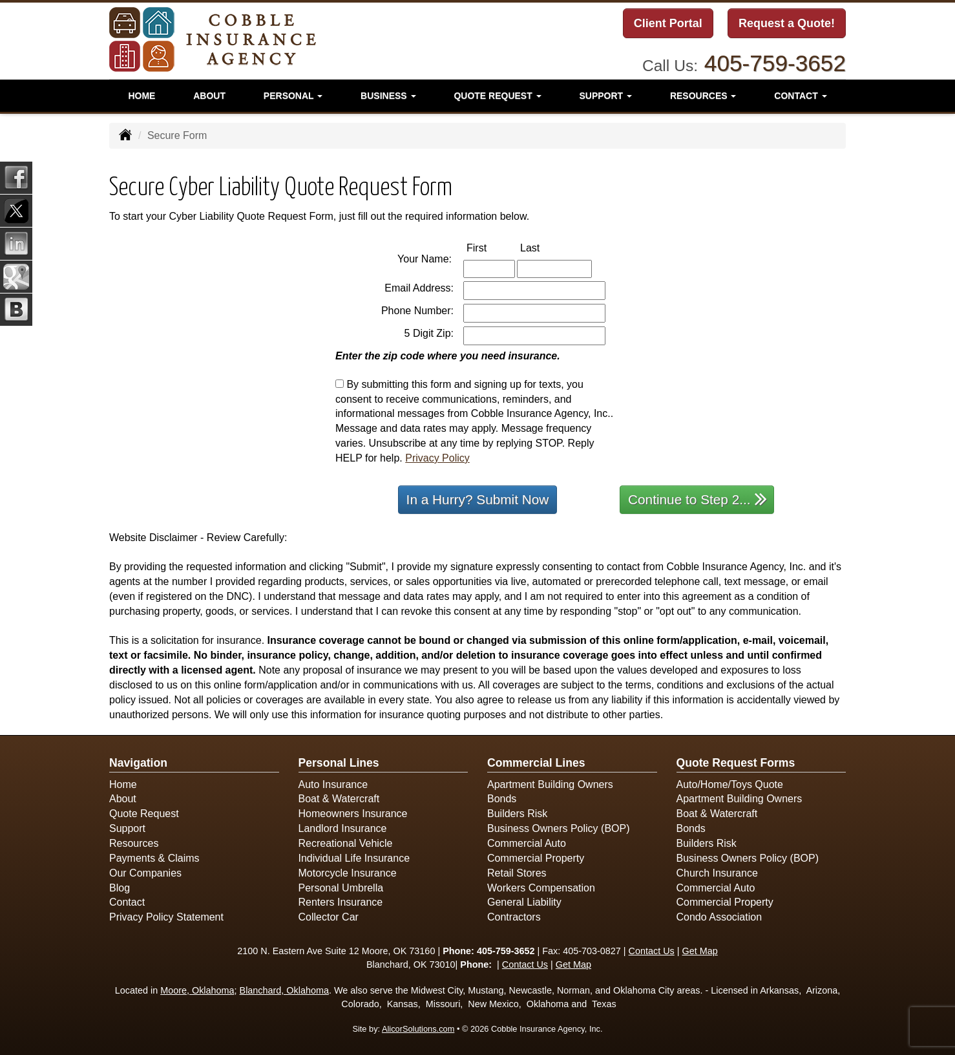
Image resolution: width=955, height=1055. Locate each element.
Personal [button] (293, 94)
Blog (119, 887)
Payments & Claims (154, 858)
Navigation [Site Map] (138, 762)
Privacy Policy (437, 458)
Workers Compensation (541, 887)
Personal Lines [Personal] (339, 762)
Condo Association (719, 916)
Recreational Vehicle (346, 843)
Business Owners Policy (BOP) (558, 828)
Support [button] (605, 94)
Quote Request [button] (497, 94)
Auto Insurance (333, 784)
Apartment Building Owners (550, 784)
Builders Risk (517, 813)
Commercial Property (535, 858)
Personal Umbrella (341, 887)
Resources (133, 843)
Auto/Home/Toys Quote (730, 784)
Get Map (700, 951)
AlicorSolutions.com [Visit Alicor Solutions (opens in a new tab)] (418, 1029)
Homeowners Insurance (353, 813)
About (209, 94)
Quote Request (144, 813)
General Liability (524, 902)
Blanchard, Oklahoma (284, 990)
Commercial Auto (526, 843)
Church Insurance (717, 873)
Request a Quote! (787, 23)
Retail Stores (517, 873)
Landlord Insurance (343, 828)
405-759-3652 (775, 61)
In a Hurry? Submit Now (477, 499)
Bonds (501, 798)
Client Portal (668, 23)
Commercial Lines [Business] (536, 762)
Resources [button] (703, 94)
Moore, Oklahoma (197, 990)
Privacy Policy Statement (166, 916)
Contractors (514, 916)
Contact (127, 902)
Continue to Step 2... (697, 498)
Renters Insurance (341, 902)
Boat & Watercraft (339, 798)
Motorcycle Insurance (348, 873)
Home (141, 94)
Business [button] (388, 94)
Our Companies (145, 873)
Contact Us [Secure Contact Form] (652, 951)
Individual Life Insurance (354, 858)
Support (127, 828)
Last (543, 247)
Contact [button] (800, 94)
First (490, 247)
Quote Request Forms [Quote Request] (736, 762)
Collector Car (329, 916)
